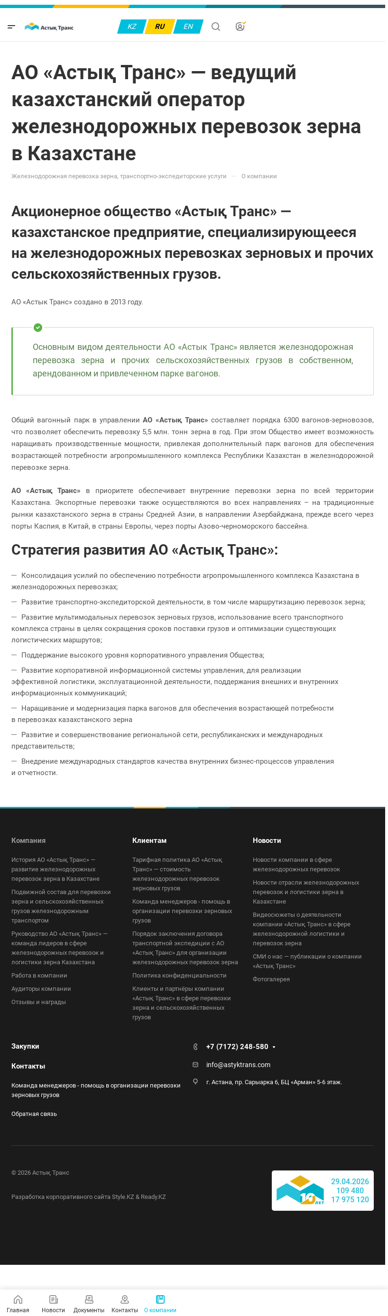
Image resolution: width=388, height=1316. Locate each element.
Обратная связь (34, 1113)
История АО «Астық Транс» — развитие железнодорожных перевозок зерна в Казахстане (55, 869)
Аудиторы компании (41, 988)
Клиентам (149, 840)
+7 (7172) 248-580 (237, 1046)
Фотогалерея (271, 979)
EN (188, 26)
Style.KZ (123, 1196)
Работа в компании (39, 975)
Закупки (25, 1046)
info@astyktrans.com (238, 1065)
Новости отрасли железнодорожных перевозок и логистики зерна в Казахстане (306, 892)
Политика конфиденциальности (179, 975)
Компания (28, 840)
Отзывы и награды (38, 1001)
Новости (267, 840)
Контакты (28, 1066)
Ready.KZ (153, 1196)
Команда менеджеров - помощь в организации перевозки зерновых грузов (182, 911)
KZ (132, 26)
